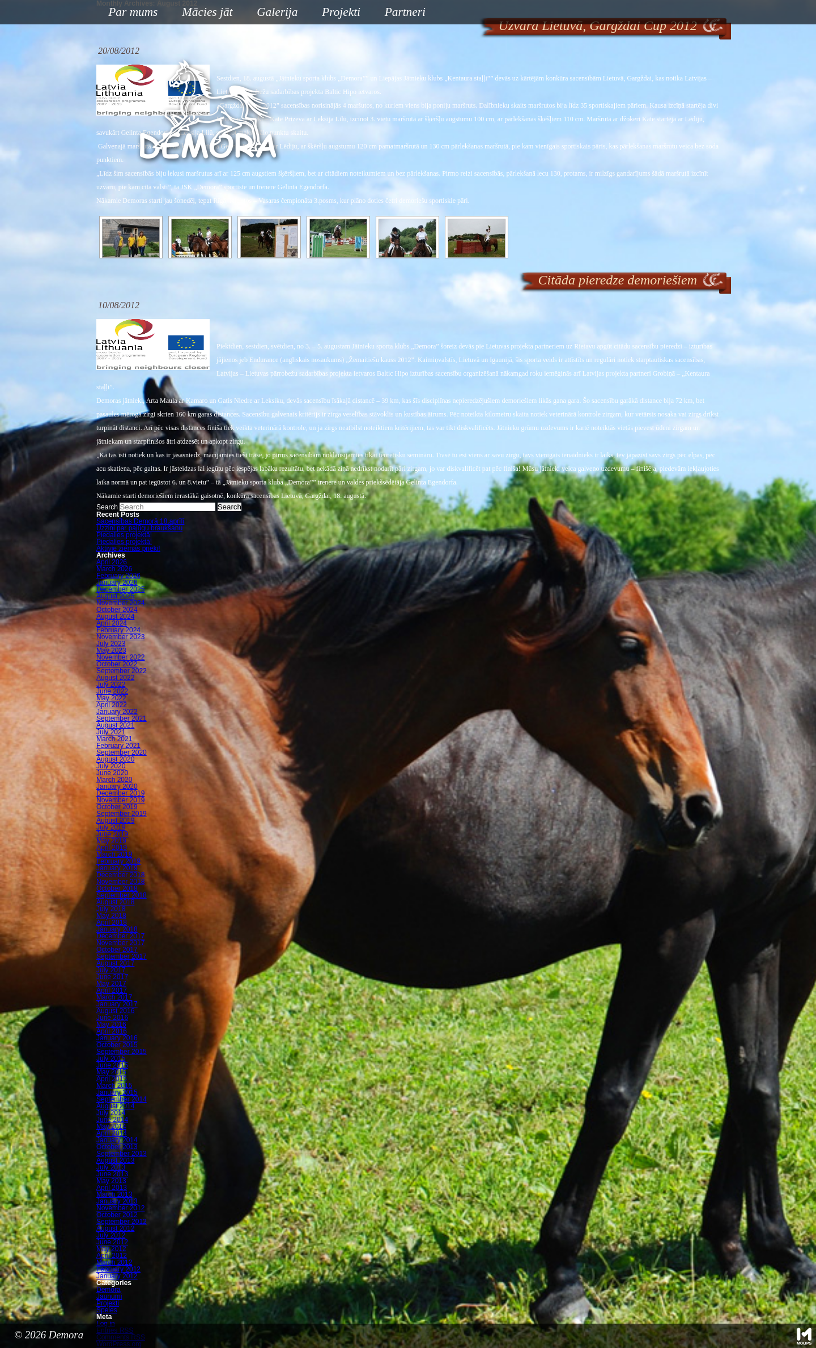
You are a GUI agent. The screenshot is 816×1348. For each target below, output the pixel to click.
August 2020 (115, 759)
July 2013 (110, 1167)
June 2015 (112, 1065)
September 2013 (121, 1154)
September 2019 (121, 814)
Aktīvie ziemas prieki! (128, 548)
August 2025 (115, 596)
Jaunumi (109, 1296)
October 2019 (117, 807)
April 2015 (111, 1079)
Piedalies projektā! (124, 535)
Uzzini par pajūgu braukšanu (139, 528)
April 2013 (111, 1188)
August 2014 (115, 1106)
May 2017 (111, 984)
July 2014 (110, 1113)
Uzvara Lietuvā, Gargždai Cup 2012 (598, 25)
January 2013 (117, 1201)
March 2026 (114, 569)
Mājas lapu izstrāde (804, 1336)
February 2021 (118, 746)
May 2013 (111, 1181)
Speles (106, 1310)
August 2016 (115, 1011)
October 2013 (117, 1147)
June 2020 (112, 773)
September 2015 (121, 1052)
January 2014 (117, 1140)
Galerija (277, 12)
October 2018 (117, 888)
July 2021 (110, 732)
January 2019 (117, 868)
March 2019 (114, 854)
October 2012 (117, 1215)
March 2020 (114, 780)
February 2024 (118, 630)
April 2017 (111, 990)
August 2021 (115, 725)
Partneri (405, 12)
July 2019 (110, 827)
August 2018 (115, 902)
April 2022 (111, 705)
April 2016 (111, 1031)
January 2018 (117, 929)
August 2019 (115, 820)
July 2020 (110, 766)
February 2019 (118, 861)
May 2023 (111, 650)
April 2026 (111, 562)
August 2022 (115, 678)
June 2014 (112, 1120)
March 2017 (114, 997)
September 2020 (121, 752)
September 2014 (121, 1099)
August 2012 (115, 1228)
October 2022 (117, 664)
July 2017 (110, 970)
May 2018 (111, 916)
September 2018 (121, 895)
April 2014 (111, 1133)
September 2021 (121, 718)
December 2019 (120, 793)
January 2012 (117, 1276)
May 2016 (111, 1024)
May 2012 (111, 1249)
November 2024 (120, 603)
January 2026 (117, 582)
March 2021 (114, 739)
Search (107, 507)
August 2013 (115, 1160)
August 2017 (115, 963)
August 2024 (115, 616)
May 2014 (111, 1126)
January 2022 (117, 712)
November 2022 (120, 657)
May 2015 (111, 1072)
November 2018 (120, 882)
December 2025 (120, 589)
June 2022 (112, 691)
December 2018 (120, 875)
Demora (108, 1290)
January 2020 (117, 786)
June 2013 (112, 1174)
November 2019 (120, 800)
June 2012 (112, 1242)
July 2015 (110, 1058)
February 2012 (118, 1269)
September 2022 (121, 671)
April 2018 (111, 922)
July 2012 (110, 1235)
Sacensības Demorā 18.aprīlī (140, 521)
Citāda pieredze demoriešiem (617, 280)
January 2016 (117, 1038)
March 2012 (114, 1262)
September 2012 (121, 1222)
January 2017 (117, 1004)
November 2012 (120, 1208)
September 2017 (121, 956)
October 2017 (117, 950)
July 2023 (110, 644)
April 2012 (111, 1256)
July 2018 (110, 909)
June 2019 (112, 834)
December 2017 (120, 936)
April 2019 (111, 848)
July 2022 (110, 684)
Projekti (337, 12)
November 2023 (120, 637)
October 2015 (117, 1045)
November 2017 (120, 943)
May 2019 (111, 841)
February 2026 (118, 576)
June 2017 (112, 977)
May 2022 (111, 698)
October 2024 (117, 610)
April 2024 (111, 623)
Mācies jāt (203, 12)
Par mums (128, 12)
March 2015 (114, 1086)
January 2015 (117, 1092)
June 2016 (112, 1018)
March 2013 (114, 1194)
